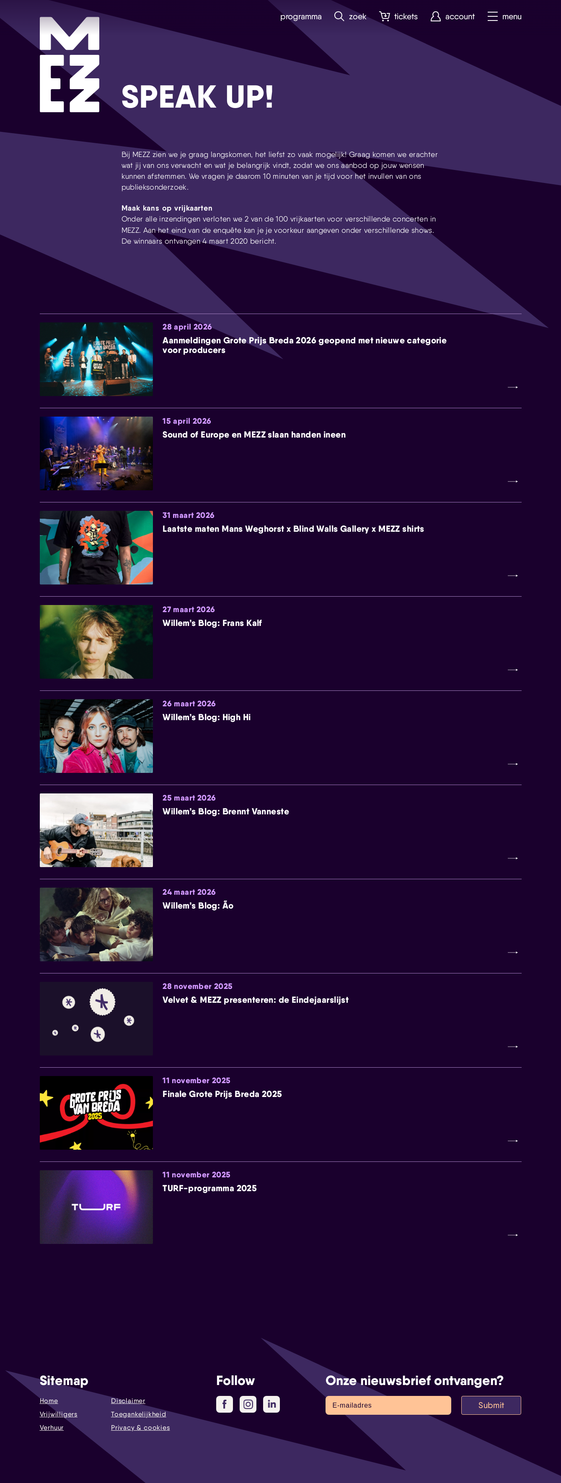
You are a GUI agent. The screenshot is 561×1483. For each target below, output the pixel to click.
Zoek (350, 16)
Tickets (398, 16)
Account (452, 16)
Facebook (227, 1405)
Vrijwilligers (59, 1414)
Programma (300, 16)
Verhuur (52, 1428)
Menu (504, 16)
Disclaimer (128, 1401)
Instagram (249, 1405)
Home (49, 1401)
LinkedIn (272, 1404)
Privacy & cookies (140, 1428)
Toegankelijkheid (138, 1414)
